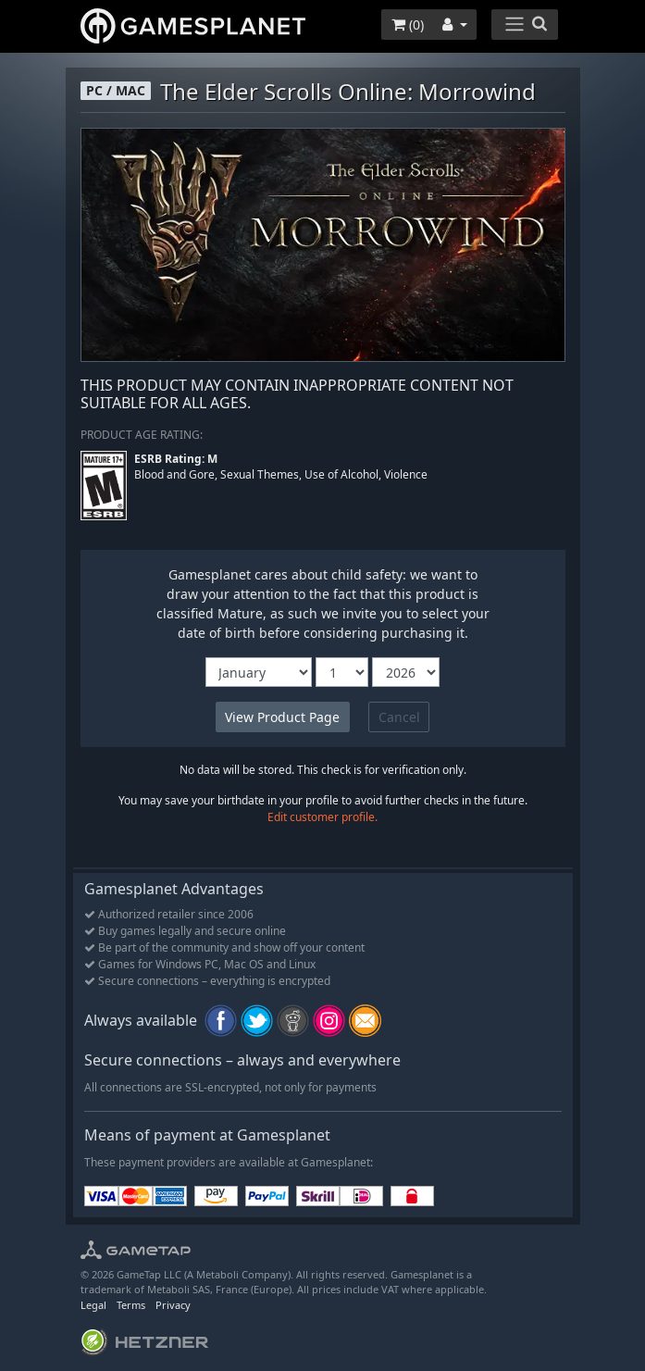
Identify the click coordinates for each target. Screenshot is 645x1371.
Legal (93, 1305)
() (407, 24)
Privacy (173, 1305)
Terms (131, 1305)
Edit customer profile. (322, 817)
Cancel (399, 717)
